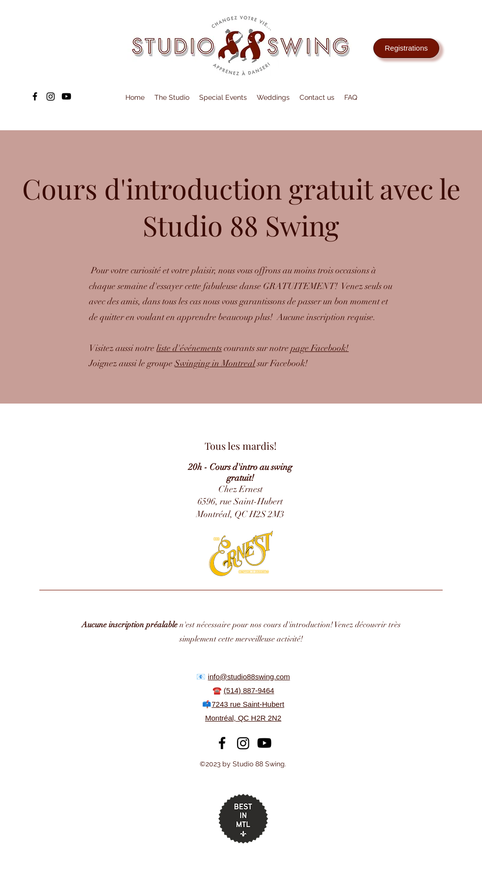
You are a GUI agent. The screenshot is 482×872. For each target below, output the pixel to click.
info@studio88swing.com (249, 676)
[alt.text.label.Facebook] (35, 96)
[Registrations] (406, 48)
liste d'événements (189, 348)
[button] (172, 97)
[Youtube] (66, 96)
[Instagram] (50, 96)
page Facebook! (320, 348)
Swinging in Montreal (215, 363)
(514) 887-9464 (249, 690)
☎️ (218, 690)
